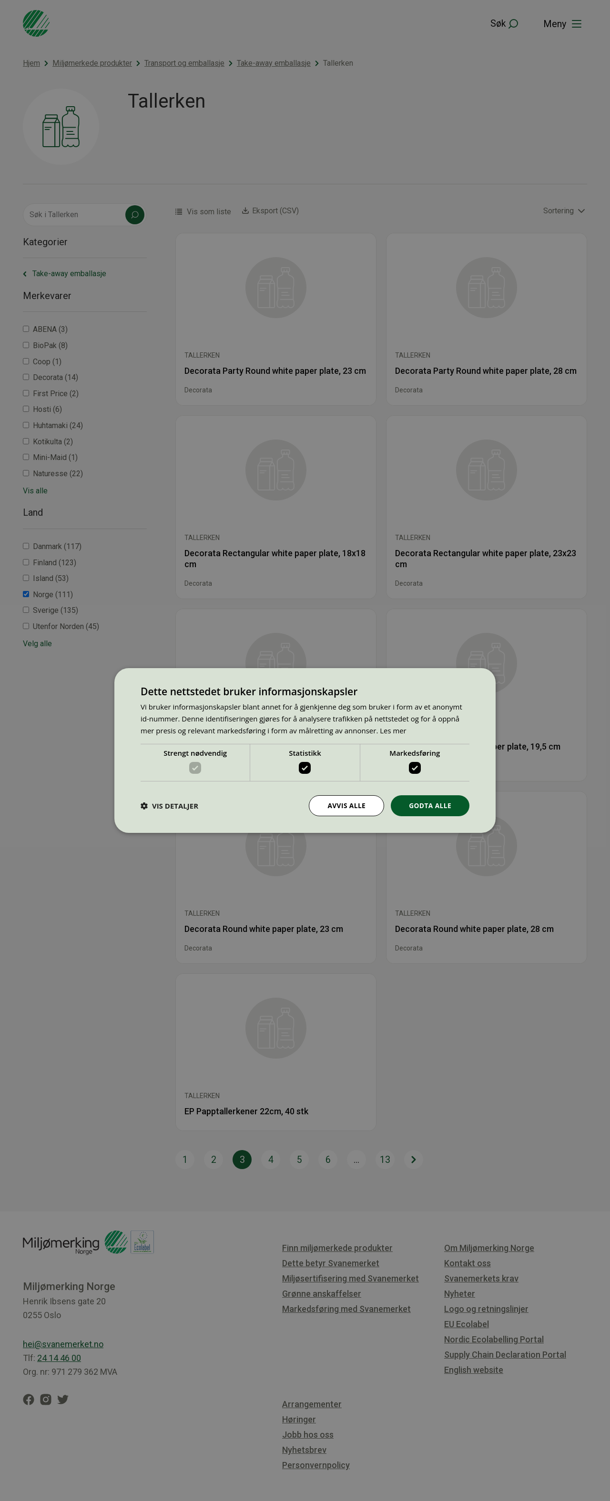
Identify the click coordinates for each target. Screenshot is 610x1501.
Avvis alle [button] (345, 805)
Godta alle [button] (429, 805)
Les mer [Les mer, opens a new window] (393, 730)
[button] (169, 806)
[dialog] (305, 750)
